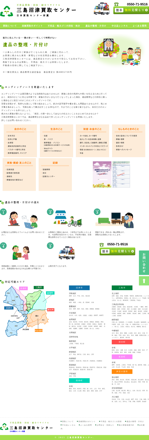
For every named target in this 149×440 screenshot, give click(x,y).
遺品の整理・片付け (135, 421)
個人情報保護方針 (126, 425)
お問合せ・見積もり (105, 425)
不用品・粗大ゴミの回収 (111, 421)
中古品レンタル (69, 425)
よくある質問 (86, 425)
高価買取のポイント (87, 421)
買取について (68, 421)
